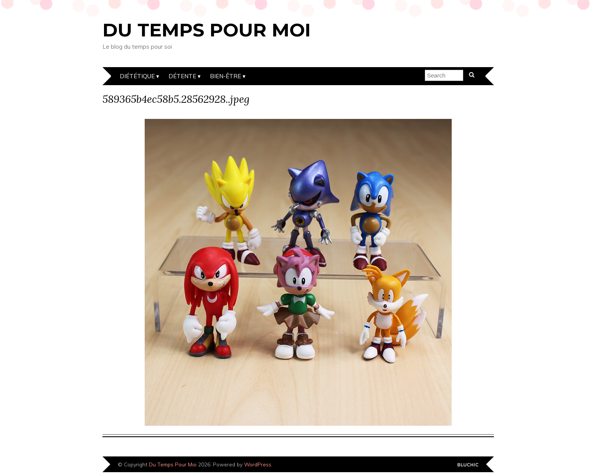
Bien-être (225, 76)
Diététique (137, 76)
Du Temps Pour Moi (206, 30)
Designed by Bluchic (468, 465)
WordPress (257, 464)
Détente (182, 76)
